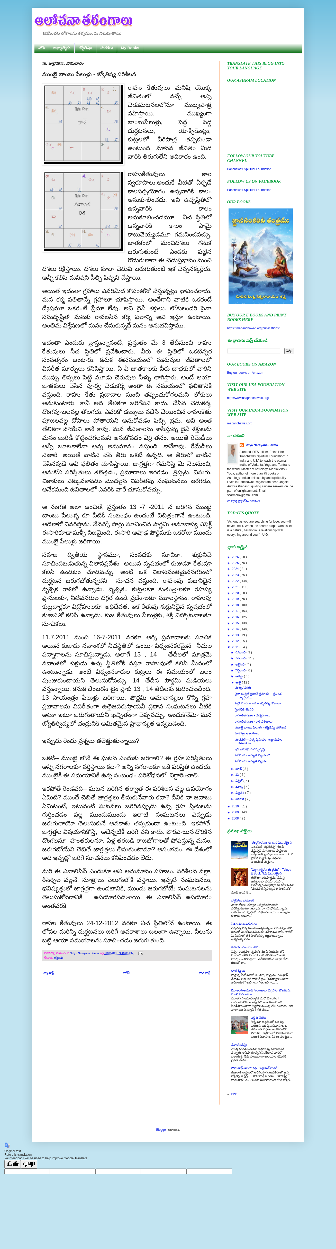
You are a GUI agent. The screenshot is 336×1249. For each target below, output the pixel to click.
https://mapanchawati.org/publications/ (253, 328)
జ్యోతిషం (85, 47)
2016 (236, 617)
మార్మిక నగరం (243, 687)
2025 (236, 563)
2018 (236, 605)
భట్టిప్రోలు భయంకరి (242, 900)
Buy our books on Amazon (245, 373)
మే (237, 775)
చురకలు (106, 47)
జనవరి (240, 799)
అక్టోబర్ (240, 664)
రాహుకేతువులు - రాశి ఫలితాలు (254, 721)
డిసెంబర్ (240, 652)
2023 (236, 575)
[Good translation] (12, 1164)
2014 (236, 629)
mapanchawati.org (239, 423)
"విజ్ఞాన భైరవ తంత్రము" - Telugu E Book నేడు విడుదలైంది (271, 871)
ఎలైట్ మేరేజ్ (258, 1017)
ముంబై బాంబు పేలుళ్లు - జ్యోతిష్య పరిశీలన (260, 727)
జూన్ (238, 769)
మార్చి (239, 787)
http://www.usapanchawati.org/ (248, 398)
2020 (236, 593)
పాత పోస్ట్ (204, 973)
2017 (236, 611)
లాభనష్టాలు (238, 970)
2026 (236, 557)
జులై (238, 682)
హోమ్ (126, 973)
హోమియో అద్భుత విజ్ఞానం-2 (252, 755)
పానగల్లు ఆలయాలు (247, 733)
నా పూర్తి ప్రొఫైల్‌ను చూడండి (243, 501)
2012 (236, 641)
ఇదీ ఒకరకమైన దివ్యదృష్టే (250, 749)
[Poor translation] (29, 1164)
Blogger (161, 1130)
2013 (236, 635)
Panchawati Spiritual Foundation (249, 169)
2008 (236, 818)
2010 (236, 806)
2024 (236, 569)
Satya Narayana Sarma (85, 953)
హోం (41, 47)
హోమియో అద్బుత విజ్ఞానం (251, 761)
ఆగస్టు (239, 676)
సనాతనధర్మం (239, 1044)
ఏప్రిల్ (239, 781)
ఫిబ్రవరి (240, 793)
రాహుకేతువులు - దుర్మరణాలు (252, 715)
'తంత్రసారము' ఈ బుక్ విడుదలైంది (271, 842)
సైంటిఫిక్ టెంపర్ (244, 709)
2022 (236, 581)
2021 (236, 587)
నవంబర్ (240, 658)
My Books (130, 47)
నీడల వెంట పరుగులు (244, 924)
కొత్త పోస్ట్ (48, 973)
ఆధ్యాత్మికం (61, 47)
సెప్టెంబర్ (240, 670)
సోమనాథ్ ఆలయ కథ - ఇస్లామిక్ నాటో (254, 1068)
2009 (236, 812)
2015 (236, 623)
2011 (236, 647)
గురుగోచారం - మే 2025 (245, 947)
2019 (236, 599)
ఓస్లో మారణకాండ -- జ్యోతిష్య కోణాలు (257, 703)
